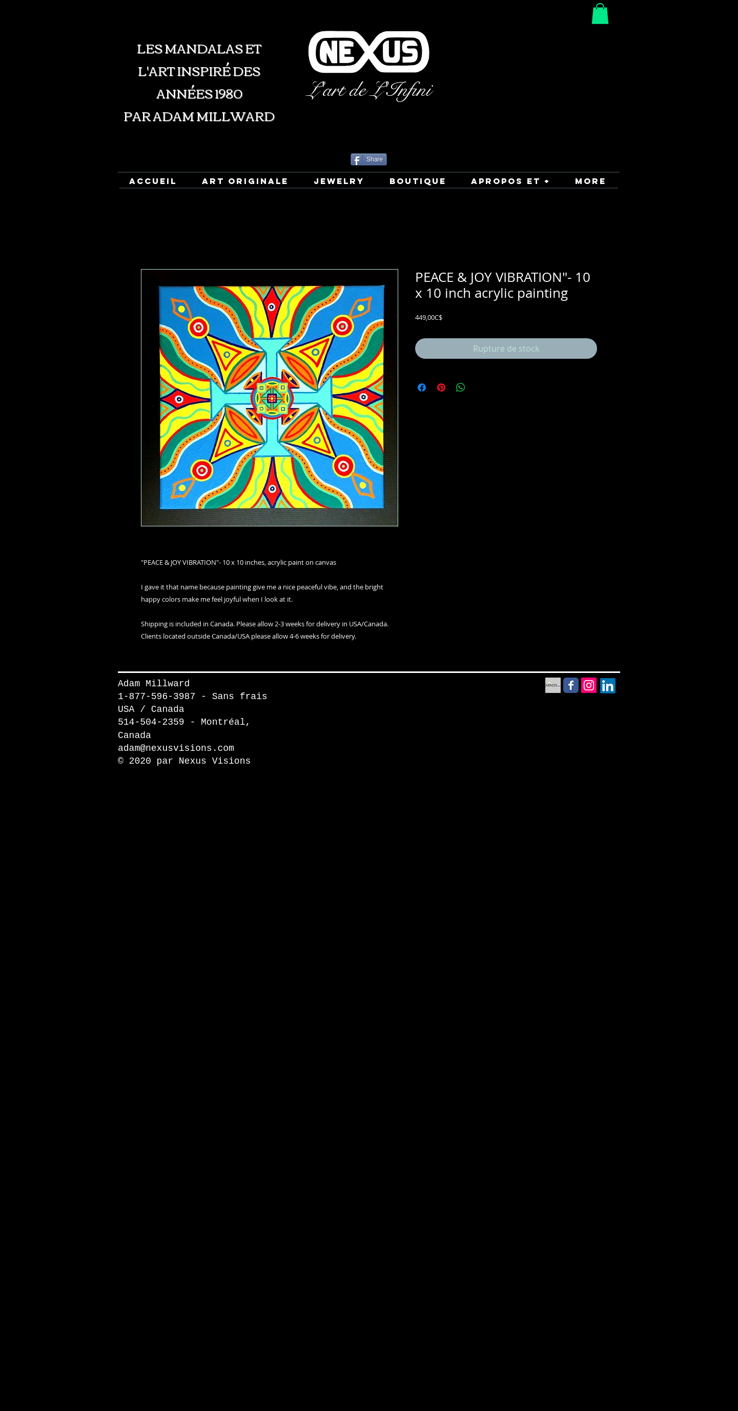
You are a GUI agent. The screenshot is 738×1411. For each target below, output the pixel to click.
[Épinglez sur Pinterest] (441, 387)
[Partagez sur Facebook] (422, 387)
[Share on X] (480, 387)
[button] (600, 13)
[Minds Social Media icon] (553, 685)
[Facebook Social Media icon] (571, 685)
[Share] (369, 159)
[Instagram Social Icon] (589, 685)
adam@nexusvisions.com (176, 748)
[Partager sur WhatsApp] (461, 387)
